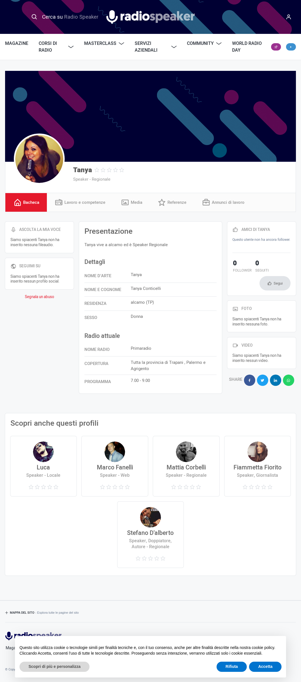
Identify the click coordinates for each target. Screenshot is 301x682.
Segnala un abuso (39, 297)
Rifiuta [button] (232, 666)
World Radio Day (247, 47)
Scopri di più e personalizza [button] (54, 666)
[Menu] (289, 17)
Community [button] (204, 43)
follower (241, 267)
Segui (278, 283)
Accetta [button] (265, 666)
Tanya (82, 170)
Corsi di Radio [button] (56, 47)
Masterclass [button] (104, 43)
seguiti (260, 267)
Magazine (16, 43)
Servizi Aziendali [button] (156, 47)
